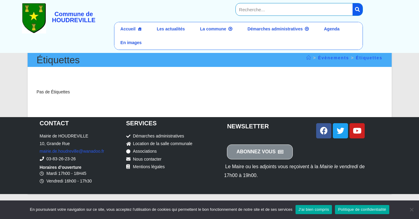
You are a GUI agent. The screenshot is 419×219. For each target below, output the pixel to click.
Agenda (332, 28)
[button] (260, 151)
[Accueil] (308, 57)
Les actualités (171, 28)
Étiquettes (369, 57)
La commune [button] (213, 28)
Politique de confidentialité (362, 209)
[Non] (411, 210)
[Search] (358, 9)
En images (131, 42)
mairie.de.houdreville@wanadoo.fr (72, 151)
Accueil (128, 28)
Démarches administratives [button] (275, 28)
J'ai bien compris (314, 209)
